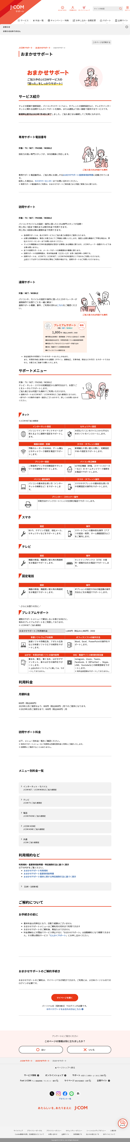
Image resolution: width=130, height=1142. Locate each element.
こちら (60, 305)
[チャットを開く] (122, 1123)
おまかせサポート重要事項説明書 (78, 174)
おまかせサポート (43, 48)
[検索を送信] (120, 8)
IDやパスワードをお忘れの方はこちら (64, 1009)
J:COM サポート (26, 48)
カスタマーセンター (44, 180)
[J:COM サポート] (17, 8)
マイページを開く (65, 997)
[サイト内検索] (108, 8)
